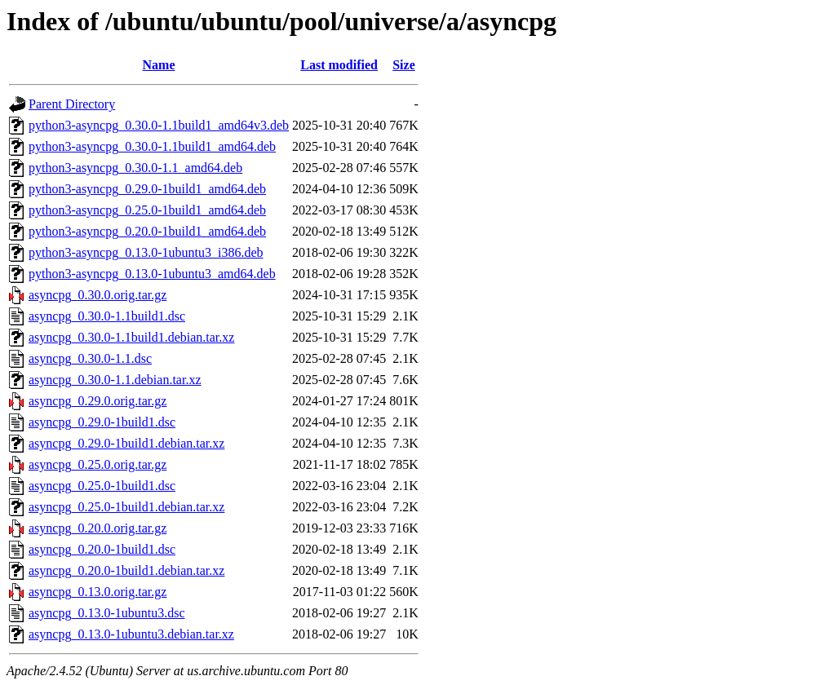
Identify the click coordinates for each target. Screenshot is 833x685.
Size (403, 65)
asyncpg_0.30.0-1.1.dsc (90, 358)
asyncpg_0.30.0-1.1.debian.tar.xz (115, 380)
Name (159, 65)
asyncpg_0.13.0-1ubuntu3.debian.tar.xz (131, 634)
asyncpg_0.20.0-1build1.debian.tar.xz (126, 570)
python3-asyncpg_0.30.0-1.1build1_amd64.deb (152, 146)
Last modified (339, 65)
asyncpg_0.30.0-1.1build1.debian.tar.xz (131, 337)
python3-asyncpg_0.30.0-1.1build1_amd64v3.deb (159, 125)
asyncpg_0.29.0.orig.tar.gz (97, 401)
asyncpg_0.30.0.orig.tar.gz (97, 295)
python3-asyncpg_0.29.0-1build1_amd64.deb (147, 189)
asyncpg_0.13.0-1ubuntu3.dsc (107, 613)
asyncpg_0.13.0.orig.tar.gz (97, 592)
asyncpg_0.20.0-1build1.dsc (102, 549)
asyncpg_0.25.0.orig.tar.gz (97, 464)
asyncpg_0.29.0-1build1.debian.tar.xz (126, 443)
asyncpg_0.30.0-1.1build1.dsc (107, 316)
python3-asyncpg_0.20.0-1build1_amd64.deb (147, 231)
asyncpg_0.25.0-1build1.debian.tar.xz (126, 507)
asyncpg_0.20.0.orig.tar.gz (97, 528)
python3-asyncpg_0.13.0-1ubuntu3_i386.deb (146, 252)
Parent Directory (72, 104)
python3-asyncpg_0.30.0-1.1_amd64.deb (135, 168)
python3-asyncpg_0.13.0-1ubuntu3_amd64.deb (152, 274)
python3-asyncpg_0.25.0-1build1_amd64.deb (147, 210)
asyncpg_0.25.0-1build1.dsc (102, 486)
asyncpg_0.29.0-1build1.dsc (102, 422)
